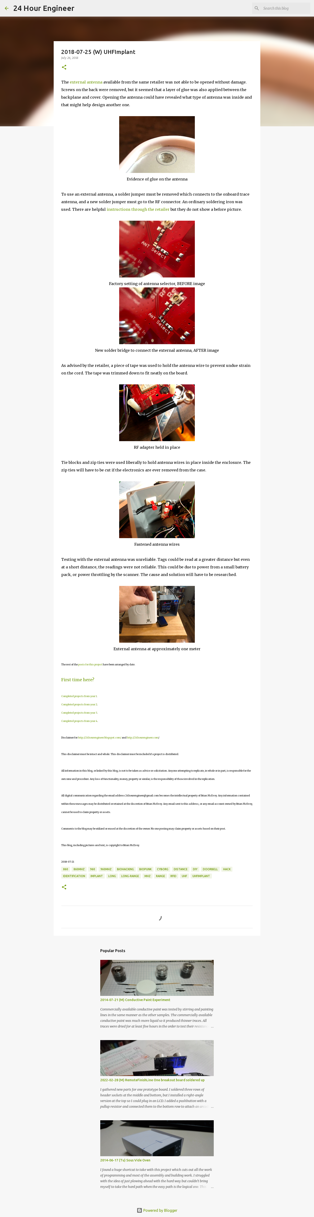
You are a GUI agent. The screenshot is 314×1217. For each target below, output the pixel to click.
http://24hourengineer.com (142, 737)
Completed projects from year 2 (79, 704)
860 (65, 869)
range (160, 876)
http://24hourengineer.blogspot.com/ (99, 737)
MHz (147, 876)
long (112, 876)
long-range (130, 876)
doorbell (210, 869)
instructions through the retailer (138, 209)
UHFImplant (201, 876)
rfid (173, 876)
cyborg (162, 869)
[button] (64, 67)
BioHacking (125, 869)
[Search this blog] (285, 8)
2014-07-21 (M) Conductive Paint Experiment (135, 1000)
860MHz (79, 869)
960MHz (106, 869)
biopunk (145, 869)
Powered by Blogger (157, 1210)
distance (181, 869)
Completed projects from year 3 (79, 712)
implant (97, 876)
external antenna (86, 82)
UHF (184, 876)
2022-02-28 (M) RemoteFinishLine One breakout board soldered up (152, 1080)
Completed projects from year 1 (79, 696)
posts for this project (90, 664)
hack (227, 869)
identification (74, 876)
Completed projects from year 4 (79, 721)
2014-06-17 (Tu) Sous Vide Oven (125, 1160)
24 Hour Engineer (43, 8)
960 (92, 869)
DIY (195, 869)
